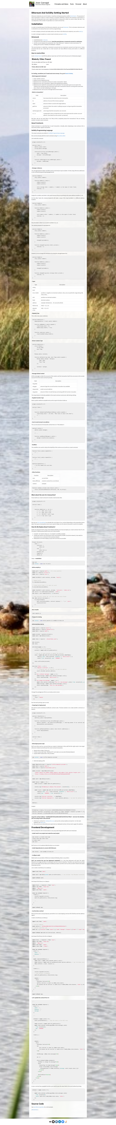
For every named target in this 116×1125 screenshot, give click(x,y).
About (85, 4)
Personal (78, 4)
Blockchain (35, 1109)
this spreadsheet (41, 522)
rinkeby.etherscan (49, 821)
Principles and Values (61, 4)
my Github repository (39, 1107)
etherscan (42, 822)
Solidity (65, 34)
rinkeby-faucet (38, 56)
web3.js (81, 31)
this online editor (61, 135)
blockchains (73, 16)
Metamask (65, 27)
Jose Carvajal (42, 3)
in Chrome (44, 40)
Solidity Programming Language (56, 133)
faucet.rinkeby (69, 73)
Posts (72, 4)
